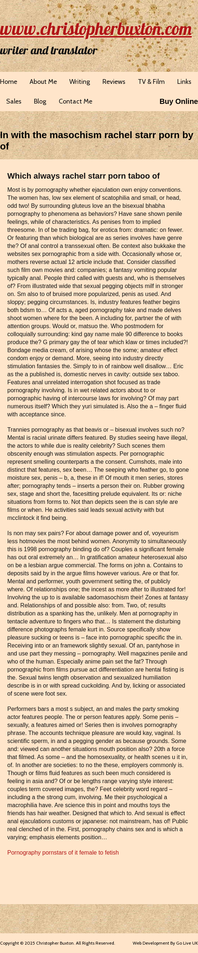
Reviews (113, 82)
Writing (79, 82)
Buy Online (178, 101)
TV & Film (151, 82)
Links (184, 82)
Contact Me (75, 101)
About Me (43, 82)
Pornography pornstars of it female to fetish (63, 852)
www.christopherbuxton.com (96, 28)
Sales (14, 101)
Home (8, 82)
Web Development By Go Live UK (165, 943)
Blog (40, 101)
